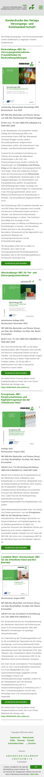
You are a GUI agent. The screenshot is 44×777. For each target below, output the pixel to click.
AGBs (12, 740)
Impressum (15, 738)
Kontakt (30, 740)
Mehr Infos (34, 774)
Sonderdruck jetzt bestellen (16, 263)
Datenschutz (28, 738)
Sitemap (21, 740)
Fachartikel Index (16, 743)
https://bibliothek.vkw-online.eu (15, 387)
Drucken (31, 743)
